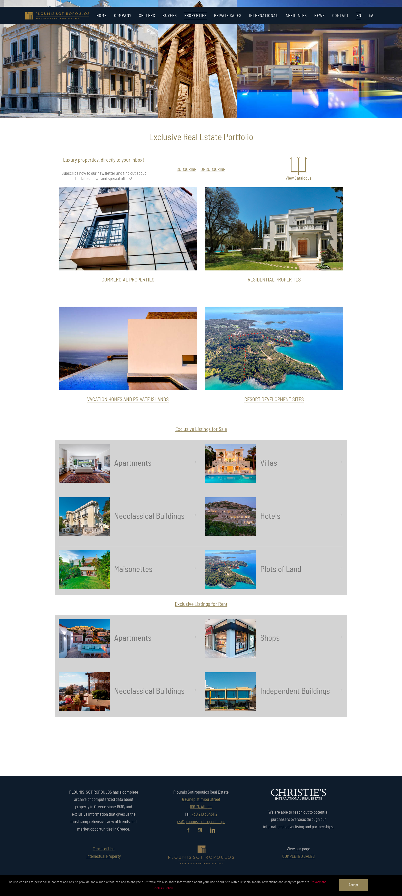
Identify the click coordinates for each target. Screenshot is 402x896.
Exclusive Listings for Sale (201, 429)
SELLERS (147, 16)
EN (358, 16)
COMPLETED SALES (298, 856)
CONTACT (340, 16)
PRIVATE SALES (228, 16)
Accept (353, 885)
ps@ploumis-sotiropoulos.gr (201, 822)
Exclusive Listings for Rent (201, 604)
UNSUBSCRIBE (212, 169)
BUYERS (170, 16)
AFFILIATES (296, 16)
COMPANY (123, 16)
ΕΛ (371, 16)
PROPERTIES (195, 16)
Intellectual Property (103, 856)
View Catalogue (298, 178)
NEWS (319, 16)
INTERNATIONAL (263, 16)
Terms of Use (104, 849)
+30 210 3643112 (204, 814)
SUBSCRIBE (186, 169)
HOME (101, 16)
